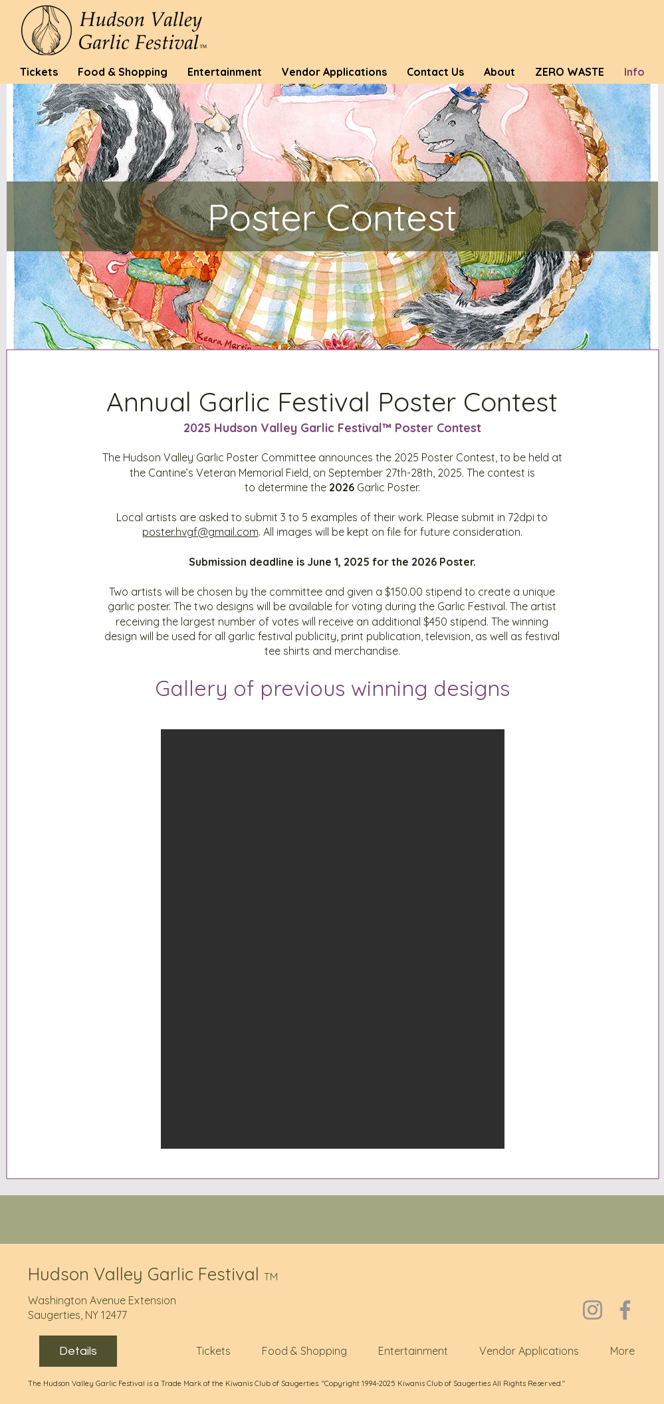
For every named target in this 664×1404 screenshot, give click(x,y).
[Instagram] (593, 1310)
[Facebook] (625, 1310)
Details (78, 1351)
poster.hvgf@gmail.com (200, 531)
